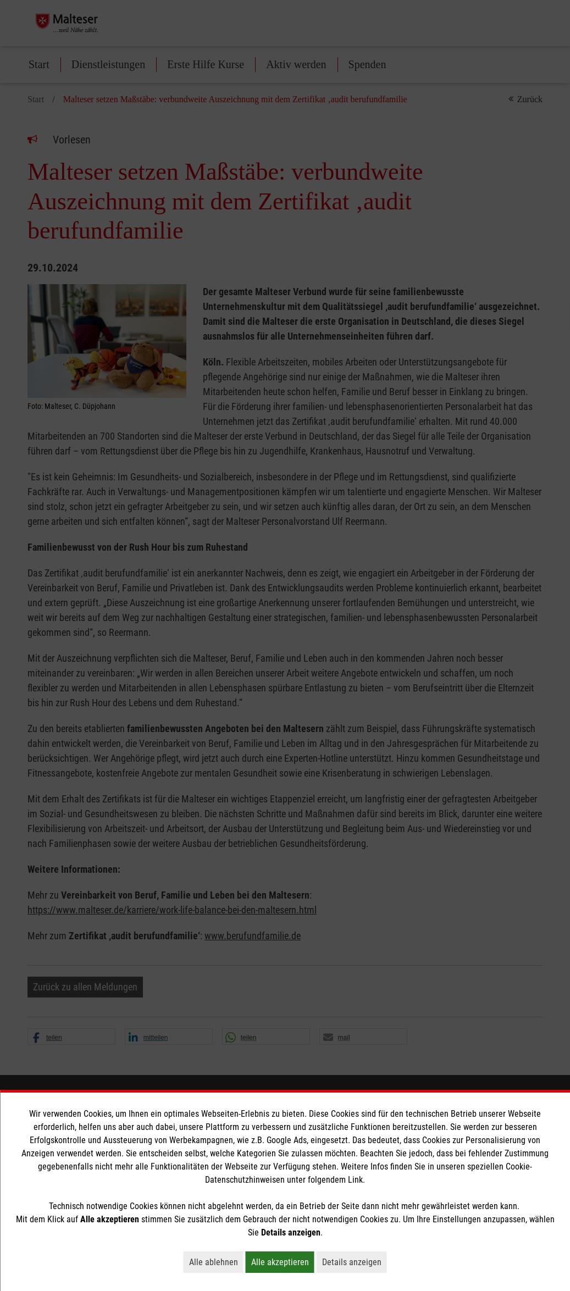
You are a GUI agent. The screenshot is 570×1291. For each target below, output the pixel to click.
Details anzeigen (354, 1261)
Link (355, 1179)
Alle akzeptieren (282, 1261)
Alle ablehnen (216, 1261)
